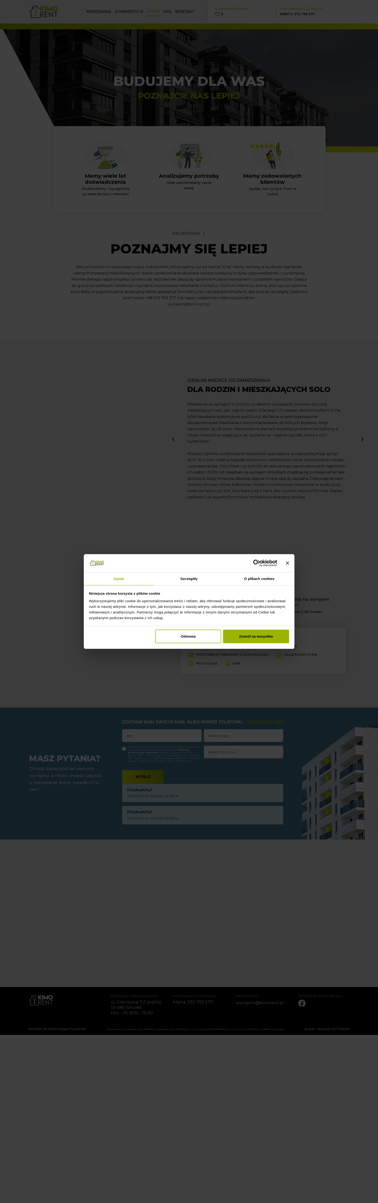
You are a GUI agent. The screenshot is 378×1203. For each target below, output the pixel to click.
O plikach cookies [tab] (259, 579)
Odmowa (188, 636)
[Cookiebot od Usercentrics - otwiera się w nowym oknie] (256, 563)
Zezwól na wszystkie (256, 636)
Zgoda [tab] (119, 579)
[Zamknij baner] (287, 563)
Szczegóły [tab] (189, 579)
